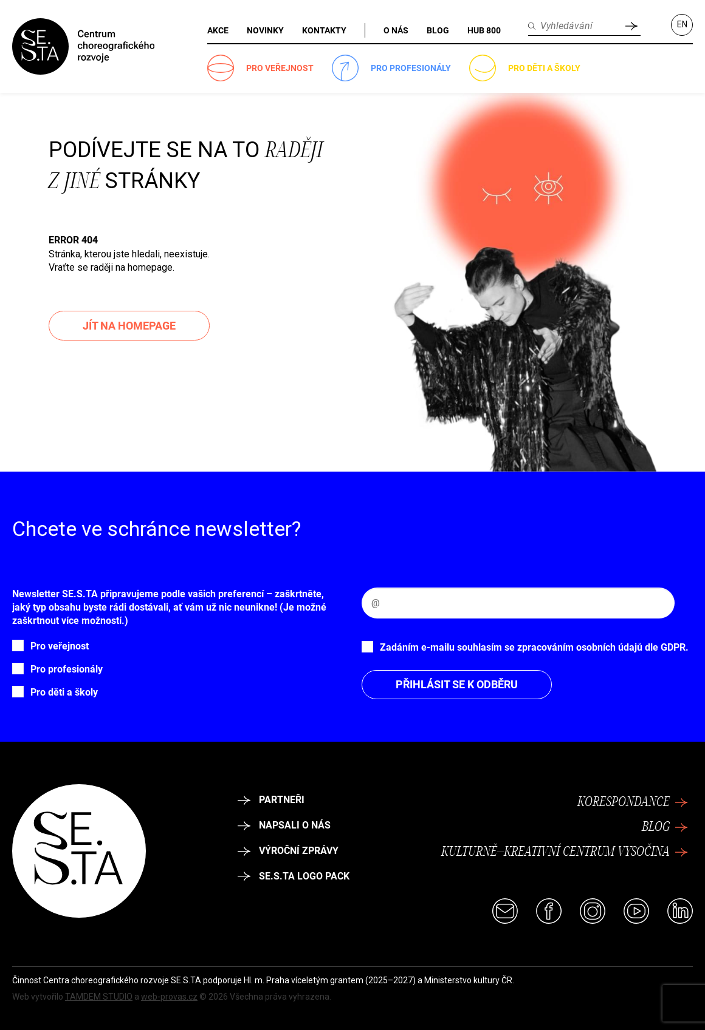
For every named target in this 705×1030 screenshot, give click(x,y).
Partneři (271, 799)
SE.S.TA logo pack (293, 876)
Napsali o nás (284, 825)
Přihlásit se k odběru (457, 684)
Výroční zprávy (288, 850)
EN (682, 24)
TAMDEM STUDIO (98, 996)
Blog (665, 827)
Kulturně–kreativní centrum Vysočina (564, 852)
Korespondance (632, 802)
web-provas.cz (169, 996)
